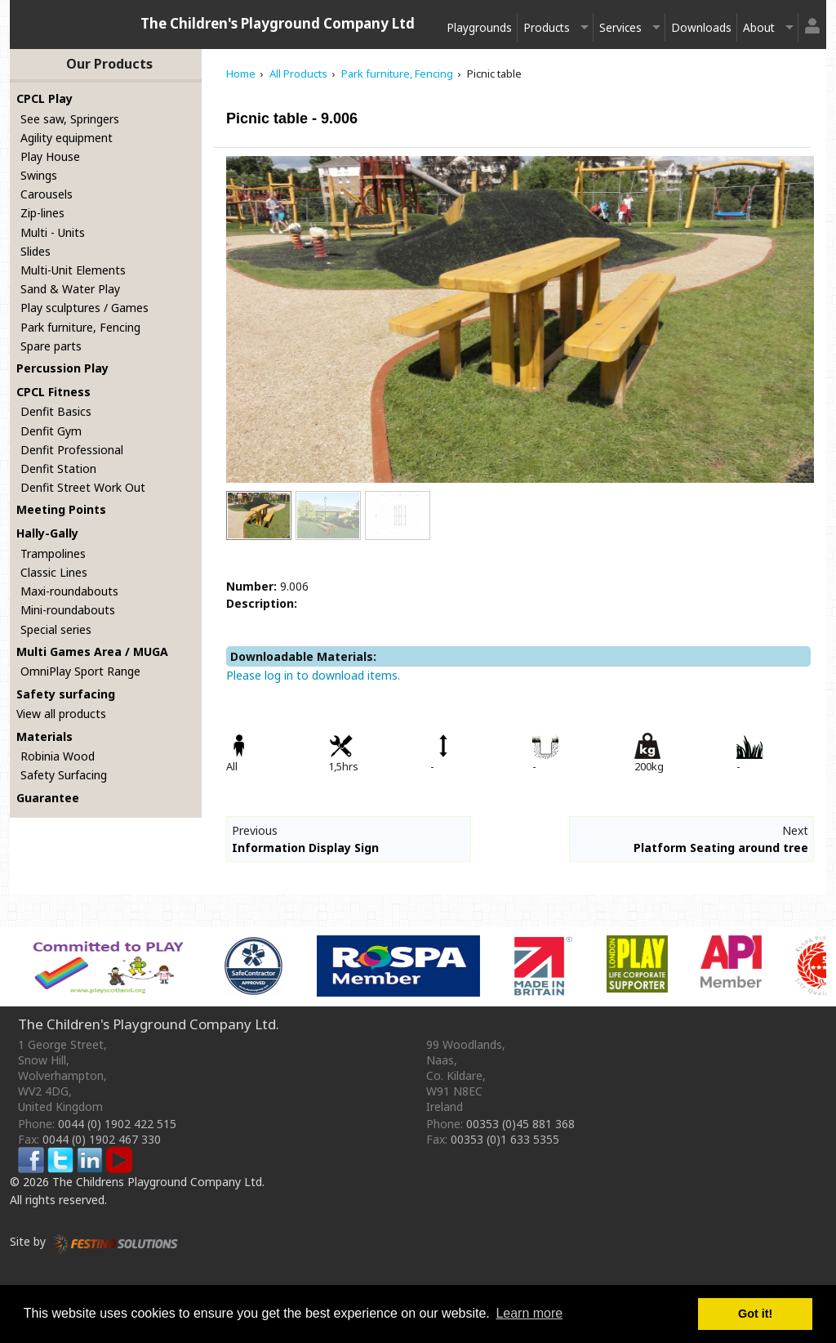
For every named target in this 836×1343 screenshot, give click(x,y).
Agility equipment (66, 137)
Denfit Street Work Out (82, 487)
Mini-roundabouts (67, 610)
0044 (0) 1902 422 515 (117, 1123)
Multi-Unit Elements (73, 270)
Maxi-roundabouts (69, 591)
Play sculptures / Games (84, 307)
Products (546, 27)
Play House (50, 156)
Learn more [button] (529, 1313)
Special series (55, 629)
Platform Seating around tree (721, 847)
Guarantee (47, 797)
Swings (38, 175)
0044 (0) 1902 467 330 (101, 1139)
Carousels (46, 194)
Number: (251, 586)
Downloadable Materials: (303, 656)
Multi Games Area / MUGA (92, 651)
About (759, 27)
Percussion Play (62, 368)
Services (620, 27)
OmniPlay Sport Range (80, 671)
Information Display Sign (305, 847)
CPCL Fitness (53, 391)
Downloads (701, 27)
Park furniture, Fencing (80, 327)
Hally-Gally (47, 533)
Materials (44, 736)
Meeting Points (61, 509)
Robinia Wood (57, 756)
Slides (35, 251)
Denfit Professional (71, 449)
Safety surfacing (65, 694)
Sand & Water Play (70, 289)
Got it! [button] (755, 1313)
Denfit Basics (55, 411)
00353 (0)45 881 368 (520, 1123)
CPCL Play (44, 98)
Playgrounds (479, 27)
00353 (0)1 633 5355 (505, 1139)
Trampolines (53, 553)
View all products (61, 713)
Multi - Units (52, 232)
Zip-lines (42, 213)
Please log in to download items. (313, 675)
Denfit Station (58, 468)
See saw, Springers (69, 119)
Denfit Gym (51, 431)
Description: (261, 603)
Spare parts (51, 346)
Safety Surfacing (63, 775)
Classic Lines (53, 572)
